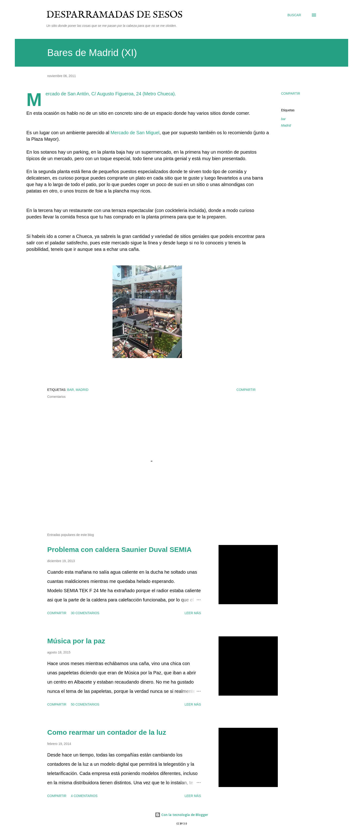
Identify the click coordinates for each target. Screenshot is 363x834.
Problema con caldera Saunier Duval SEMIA (119, 549)
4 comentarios (84, 796)
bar (283, 119)
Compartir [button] (290, 93)
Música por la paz (76, 641)
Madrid (286, 125)
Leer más (193, 613)
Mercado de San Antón (67, 93)
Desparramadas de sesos (114, 15)
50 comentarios (85, 704)
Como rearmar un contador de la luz (106, 732)
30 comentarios (85, 613)
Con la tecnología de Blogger (181, 814)
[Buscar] (294, 15)
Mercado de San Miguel (135, 132)
